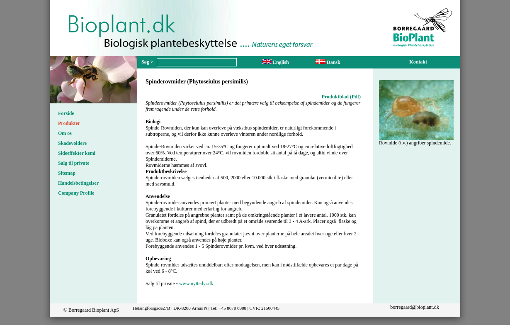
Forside (66, 113)
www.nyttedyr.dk (196, 283)
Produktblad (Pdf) (341, 97)
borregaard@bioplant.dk (414, 307)
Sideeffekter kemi (76, 153)
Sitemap (66, 173)
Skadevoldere (72, 143)
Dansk (328, 62)
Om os (65, 133)
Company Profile (76, 193)
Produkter (69, 123)
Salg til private (73, 163)
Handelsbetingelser (78, 183)
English (275, 62)
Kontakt (418, 62)
